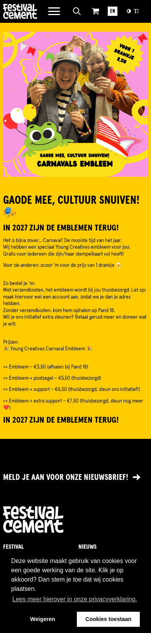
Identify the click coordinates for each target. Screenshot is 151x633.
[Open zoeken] (77, 11)
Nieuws (87, 547)
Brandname (20, 11)
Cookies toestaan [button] (108, 619)
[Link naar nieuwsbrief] (75, 477)
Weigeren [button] (42, 619)
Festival (13, 547)
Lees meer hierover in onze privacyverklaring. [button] (74, 599)
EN (112, 11)
